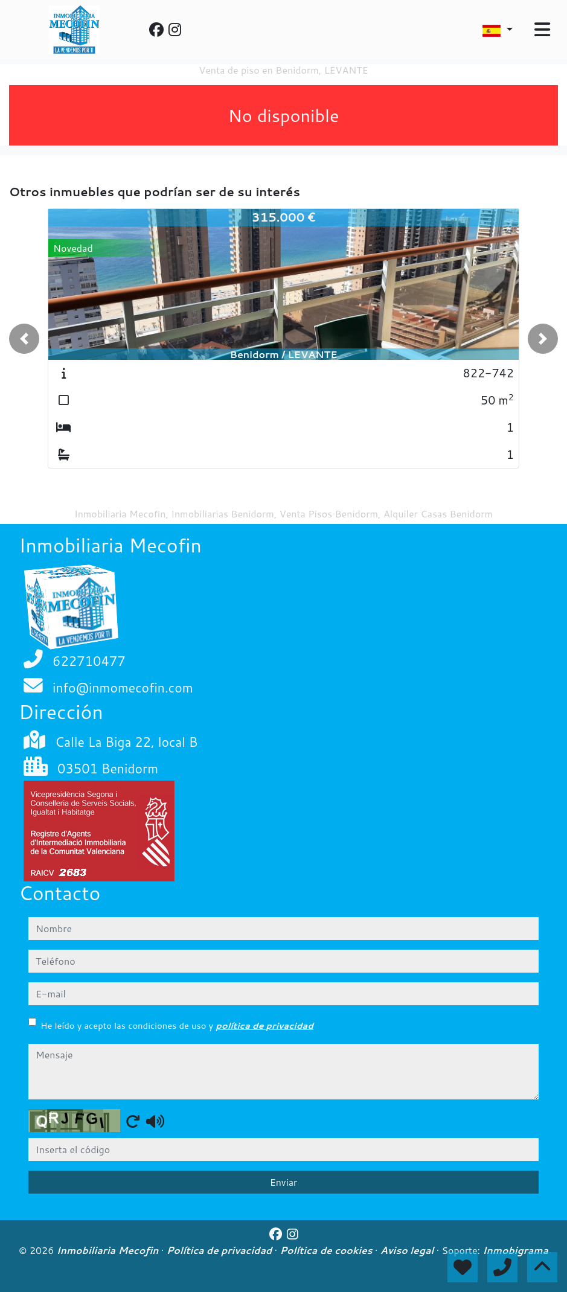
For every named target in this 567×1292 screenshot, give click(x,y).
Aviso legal (408, 1250)
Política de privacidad (221, 1250)
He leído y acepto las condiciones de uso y (176, 1025)
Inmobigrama (515, 1250)
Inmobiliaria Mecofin (109, 1250)
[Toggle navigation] (542, 29)
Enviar (284, 1182)
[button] (24, 339)
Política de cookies (327, 1250)
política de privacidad (264, 1025)
